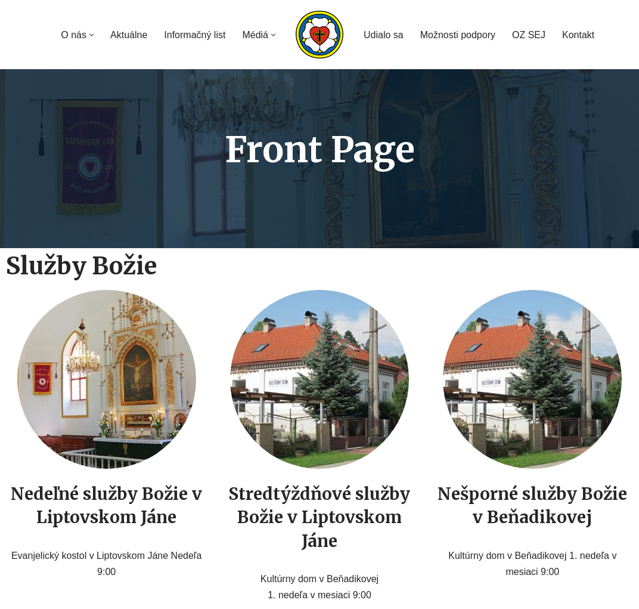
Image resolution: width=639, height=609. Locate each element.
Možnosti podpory (457, 35)
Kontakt (578, 35)
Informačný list (194, 35)
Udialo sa (384, 35)
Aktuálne (128, 35)
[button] (91, 35)
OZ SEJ (528, 35)
